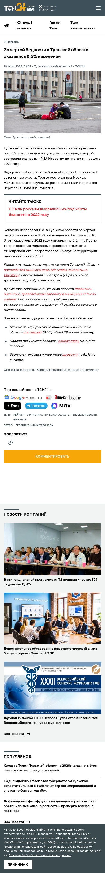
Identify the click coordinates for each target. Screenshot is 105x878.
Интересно (11, 42)
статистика (35, 415)
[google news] (23, 397)
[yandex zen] (12, 406)
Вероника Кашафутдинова (34, 425)
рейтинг (19, 415)
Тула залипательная (82, 25)
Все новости (14, 734)
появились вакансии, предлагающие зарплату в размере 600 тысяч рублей (50, 294)
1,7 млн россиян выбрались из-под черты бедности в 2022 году (52, 208)
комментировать (52, 456)
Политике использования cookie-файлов (72, 851)
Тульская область (57, 415)
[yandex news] (63, 397)
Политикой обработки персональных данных (40, 855)
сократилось (68, 341)
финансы (20, 419)
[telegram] (36, 406)
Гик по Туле (54, 25)
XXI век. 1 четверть (24, 25)
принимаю (18, 864)
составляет (32, 332)
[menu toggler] (98, 8)
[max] (60, 406)
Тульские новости (84, 415)
